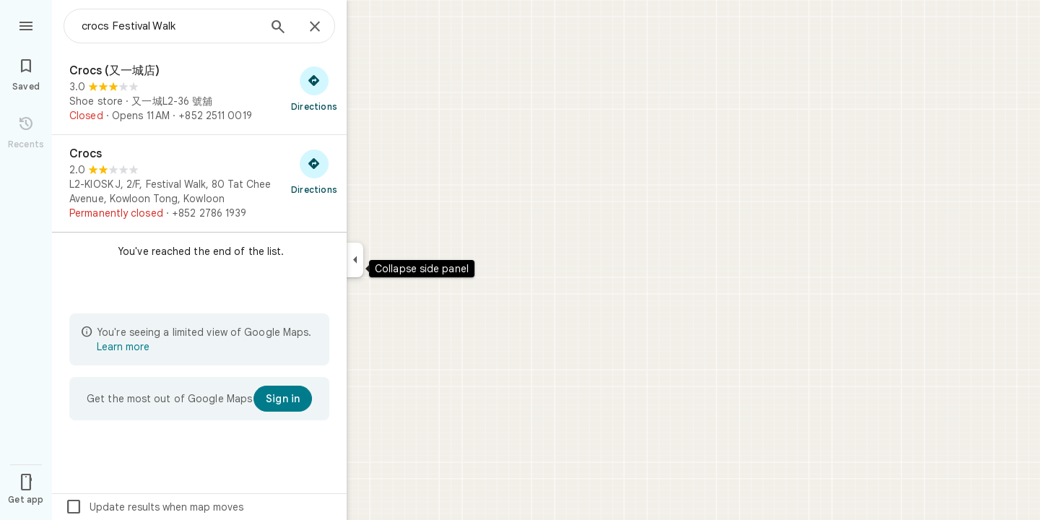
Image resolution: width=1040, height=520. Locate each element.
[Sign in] (283, 398)
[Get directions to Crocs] (314, 171)
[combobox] (170, 26)
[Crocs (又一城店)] (199, 93)
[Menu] (26, 25)
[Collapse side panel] (355, 260)
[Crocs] (199, 183)
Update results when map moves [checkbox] (154, 507)
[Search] (278, 28)
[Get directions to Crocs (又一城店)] (314, 88)
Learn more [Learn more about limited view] (123, 346)
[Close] (314, 27)
